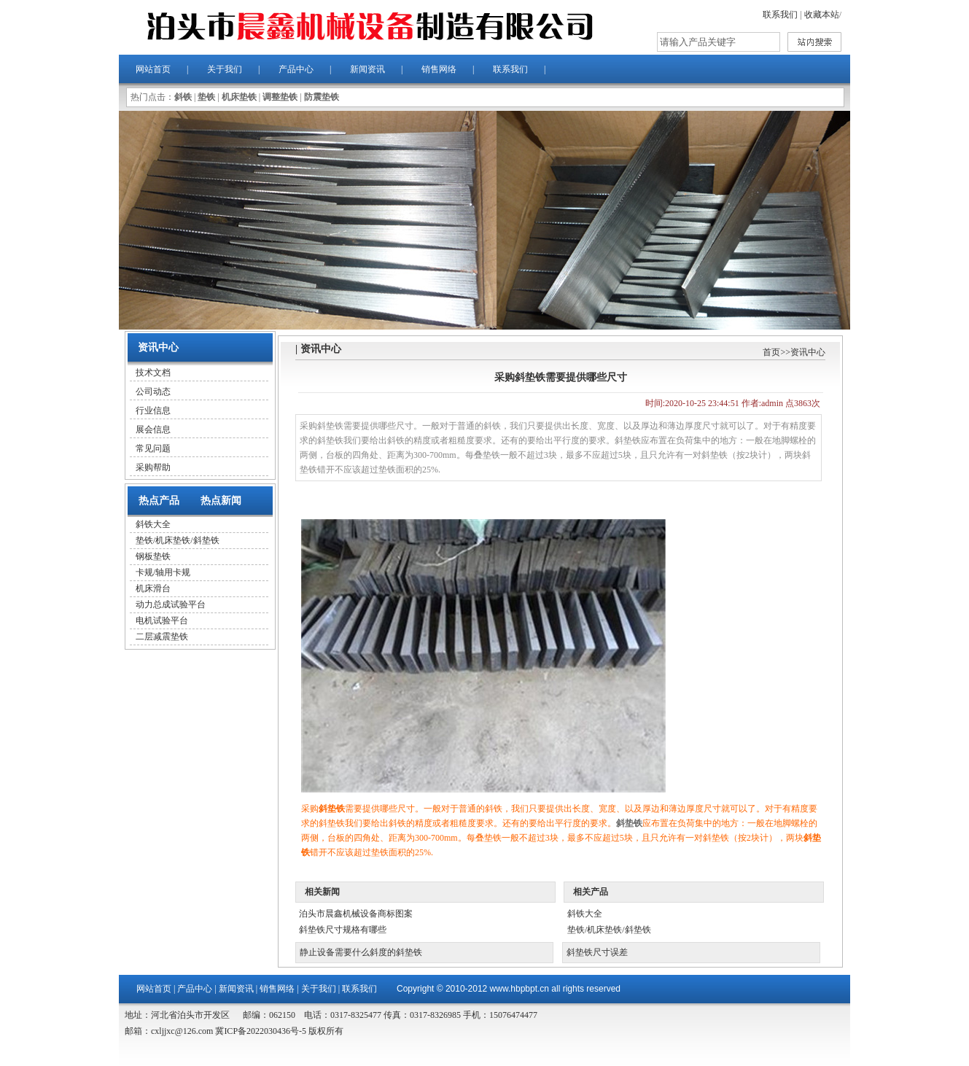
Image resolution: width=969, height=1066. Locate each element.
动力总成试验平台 (171, 604)
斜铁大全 (153, 524)
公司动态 (153, 391)
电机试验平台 (162, 620)
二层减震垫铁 (162, 636)
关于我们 (224, 69)
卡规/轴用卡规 (163, 572)
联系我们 (780, 14)
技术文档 (153, 372)
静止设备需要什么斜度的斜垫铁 (361, 952)
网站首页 (153, 69)
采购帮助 (153, 467)
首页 (771, 352)
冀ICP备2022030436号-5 (259, 1031)
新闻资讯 (367, 69)
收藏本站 (821, 14)
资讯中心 (807, 352)
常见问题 (153, 448)
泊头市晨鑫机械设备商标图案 (356, 914)
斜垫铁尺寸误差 (597, 952)
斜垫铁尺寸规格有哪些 (342, 930)
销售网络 (438, 69)
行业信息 (153, 410)
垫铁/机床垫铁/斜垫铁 (177, 540)
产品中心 (296, 69)
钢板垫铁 (153, 556)
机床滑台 (153, 588)
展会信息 (153, 429)
